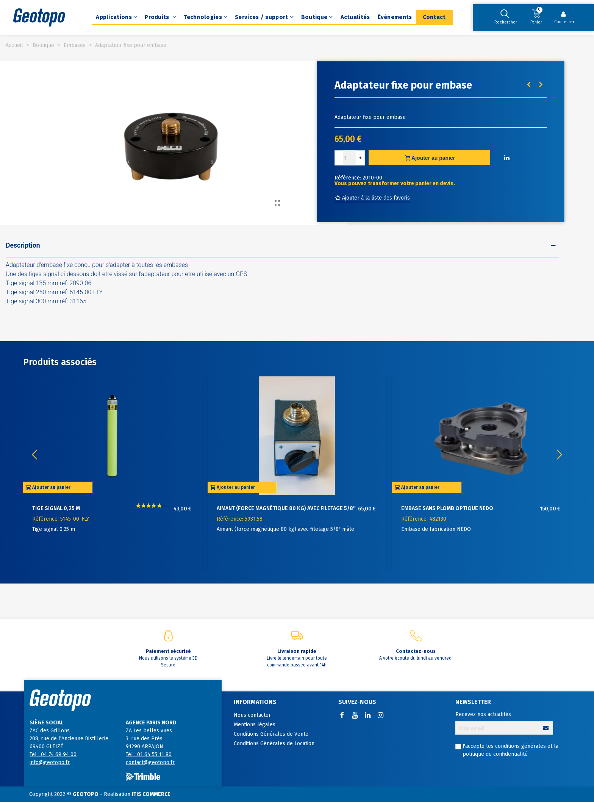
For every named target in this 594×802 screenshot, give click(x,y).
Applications (114, 17)
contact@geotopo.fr (150, 762)
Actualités (355, 17)
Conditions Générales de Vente (271, 734)
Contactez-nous (416, 651)
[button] (559, 454)
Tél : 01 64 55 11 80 (149, 754)
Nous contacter (252, 715)
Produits (158, 17)
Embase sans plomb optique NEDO (447, 508)
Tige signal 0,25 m (56, 508)
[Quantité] (349, 157)
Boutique (314, 17)
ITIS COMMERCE (151, 794)
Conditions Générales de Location (274, 743)
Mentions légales (254, 724)
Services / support (261, 17)
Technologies (203, 17)
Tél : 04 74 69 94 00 (53, 754)
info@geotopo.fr (50, 762)
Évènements (395, 17)
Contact (434, 17)
